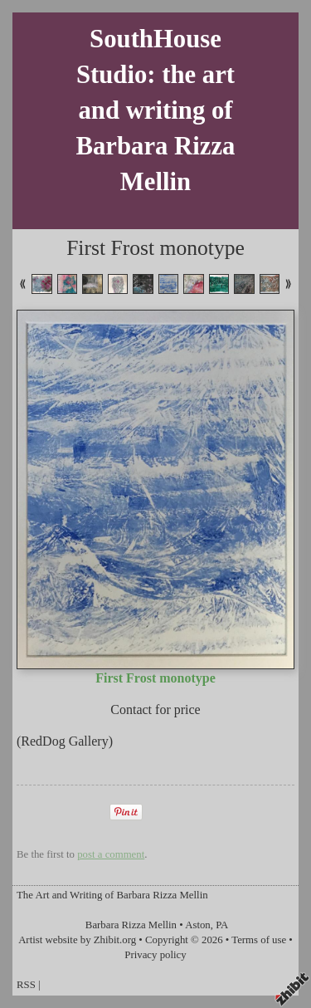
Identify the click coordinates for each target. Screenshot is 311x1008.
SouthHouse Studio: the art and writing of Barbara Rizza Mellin (156, 110)
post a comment (110, 854)
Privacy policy (155, 955)
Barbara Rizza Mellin (131, 925)
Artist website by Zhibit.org (77, 940)
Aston (198, 925)
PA (222, 925)
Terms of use (258, 940)
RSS (26, 985)
